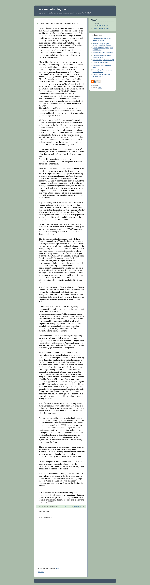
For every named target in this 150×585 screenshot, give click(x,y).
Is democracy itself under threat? (103, 52)
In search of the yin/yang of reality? (103, 60)
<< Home (41, 572)
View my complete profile (101, 28)
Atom (57, 568)
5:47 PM (63, 506)
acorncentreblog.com (53, 9)
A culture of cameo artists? (101, 62)
